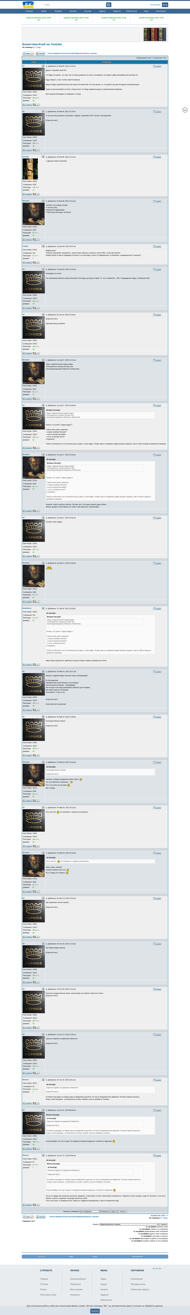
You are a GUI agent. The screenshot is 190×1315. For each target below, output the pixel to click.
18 (33, 1089)
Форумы (58, 11)
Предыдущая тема (143, 58)
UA (154, 1269)
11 (33, 620)
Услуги (43, 1289)
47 (33, 256)
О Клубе (44, 1284)
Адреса (102, 11)
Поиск (94, 1257)
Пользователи (137, 1257)
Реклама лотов (138, 1284)
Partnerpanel (137, 1279)
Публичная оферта (140, 1289)
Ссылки (87, 11)
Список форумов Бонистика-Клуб (61, 53)
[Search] (74, 5)
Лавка (43, 11)
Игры (146, 11)
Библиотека (131, 11)
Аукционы (75, 1295)
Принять (95, 1311)
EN (160, 1269)
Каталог (73, 11)
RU (157, 1269)
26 (33, 101)
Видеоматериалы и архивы (86, 53)
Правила (41, 1257)
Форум (104, 1284)
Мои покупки (76, 1289)
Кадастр (117, 11)
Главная (29, 11)
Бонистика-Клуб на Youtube (42, 44)
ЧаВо (71, 1257)
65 (33, 233)
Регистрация (155, 5)
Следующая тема (160, 58)
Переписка (75, 1284)
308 (34, 98)
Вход (165, 5)
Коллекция (161, 11)
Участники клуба (48, 1295)
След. (38, 47)
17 (33, 190)
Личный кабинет (78, 1279)
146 (34, 187)
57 (33, 235)
